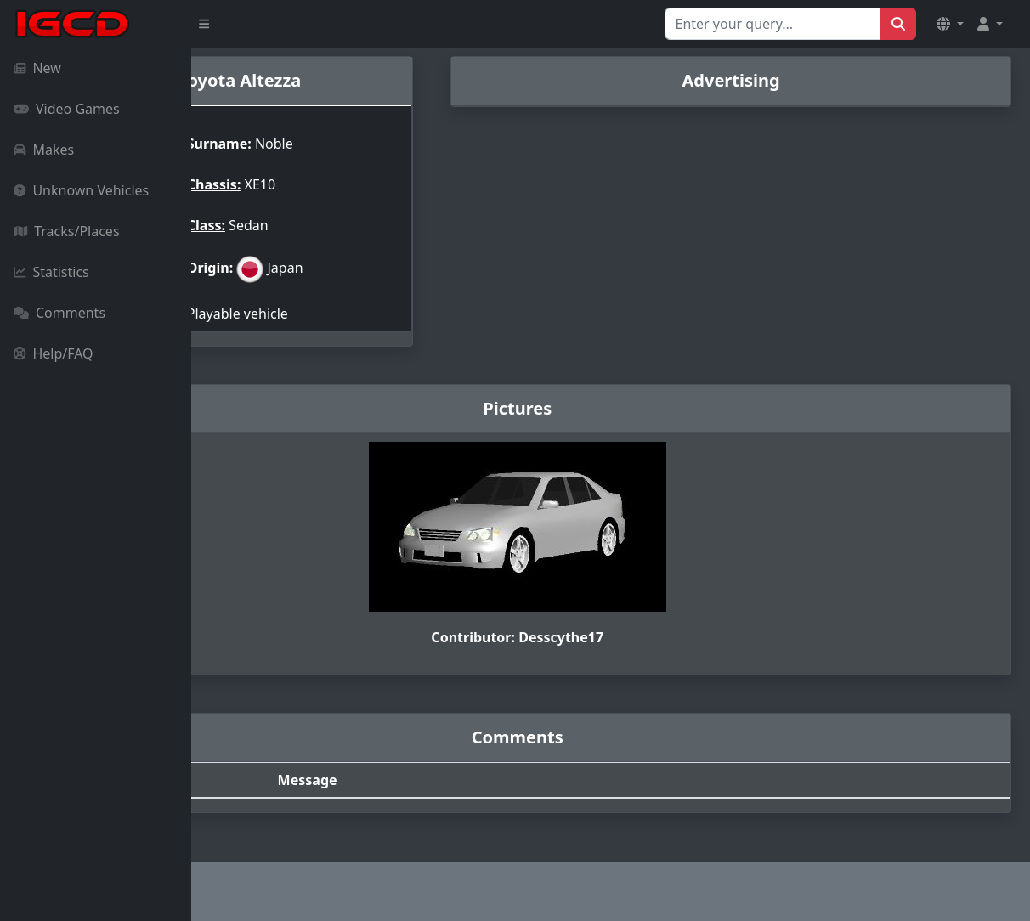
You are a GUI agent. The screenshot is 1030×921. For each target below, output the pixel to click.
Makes (44, 149)
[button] (950, 24)
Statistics (51, 272)
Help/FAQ (53, 353)
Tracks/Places (67, 231)
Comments (59, 312)
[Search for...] (773, 24)
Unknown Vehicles (81, 190)
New (37, 68)
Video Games (67, 108)
